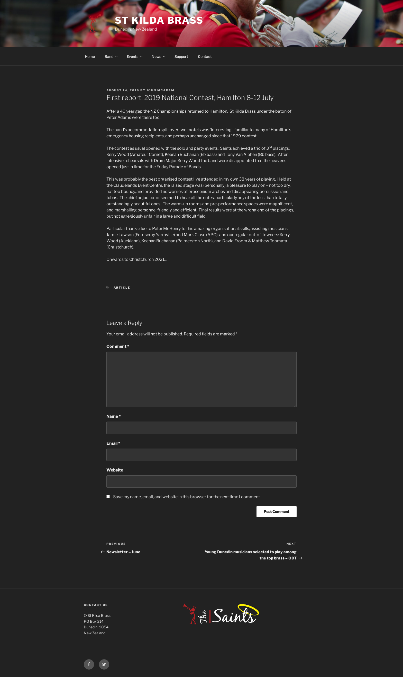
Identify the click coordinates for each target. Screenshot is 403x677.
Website (114, 470)
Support (181, 56)
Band (111, 56)
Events (135, 56)
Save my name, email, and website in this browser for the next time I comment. (187, 496)
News (159, 56)
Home (90, 56)
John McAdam (160, 90)
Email (113, 443)
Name (113, 416)
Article (122, 287)
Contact (205, 56)
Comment (117, 346)
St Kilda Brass (159, 20)
